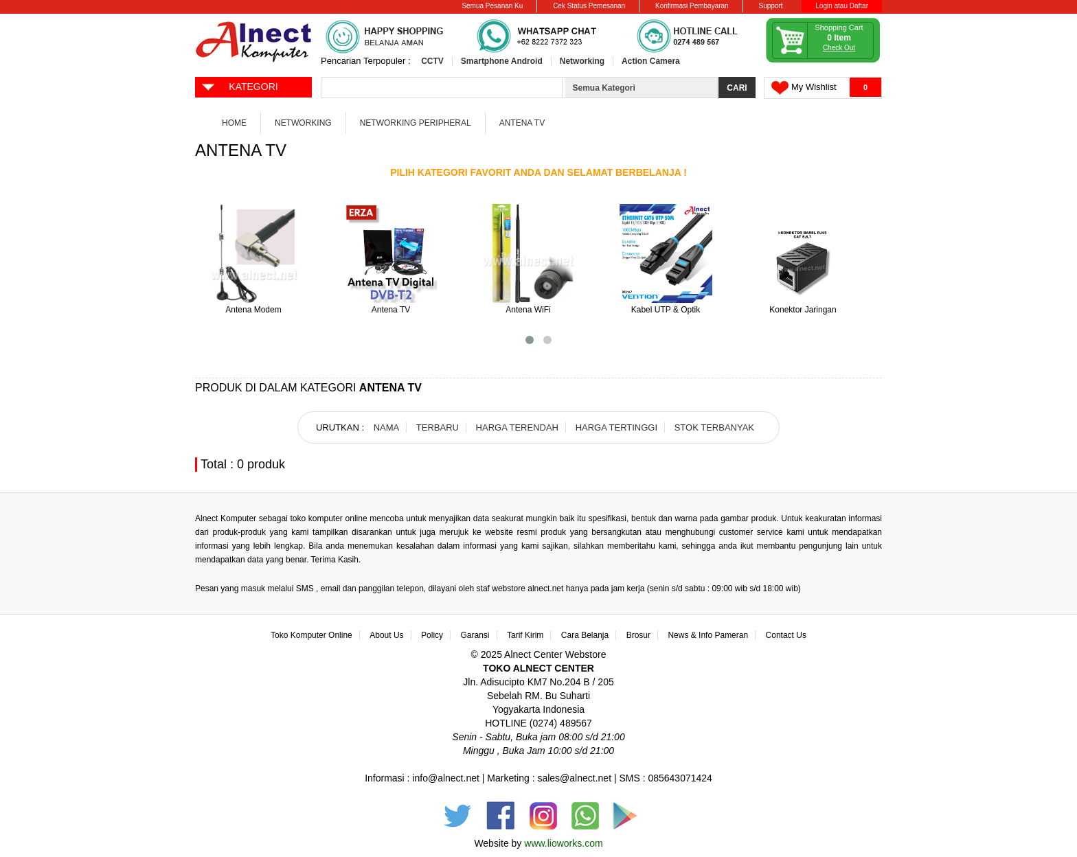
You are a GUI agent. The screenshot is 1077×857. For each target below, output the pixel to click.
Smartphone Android (502, 61)
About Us (386, 635)
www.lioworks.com (563, 843)
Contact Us (786, 635)
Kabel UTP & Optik (666, 310)
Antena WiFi (528, 310)
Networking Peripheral (415, 123)
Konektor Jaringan (802, 310)
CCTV (432, 61)
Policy (432, 635)
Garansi (475, 635)
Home (234, 123)
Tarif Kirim (525, 635)
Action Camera (651, 61)
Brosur (638, 635)
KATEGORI (239, 86)
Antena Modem (253, 310)
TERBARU (437, 427)
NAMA (387, 427)
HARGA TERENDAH (517, 427)
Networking (582, 61)
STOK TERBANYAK (714, 427)
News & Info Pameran (708, 635)
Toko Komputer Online (311, 635)
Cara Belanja (585, 635)
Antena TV (522, 123)
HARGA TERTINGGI (616, 427)
